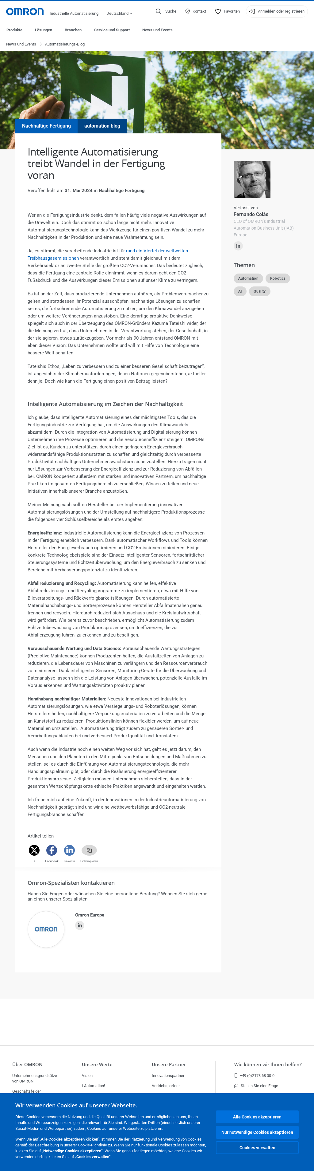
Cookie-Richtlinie (92, 1145)
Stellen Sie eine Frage (256, 1085)
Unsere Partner (169, 1064)
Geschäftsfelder (26, 1091)
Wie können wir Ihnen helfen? (268, 1064)
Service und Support (112, 30)
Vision (87, 1075)
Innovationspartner (168, 1075)
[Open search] (166, 11)
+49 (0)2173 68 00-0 (254, 1075)
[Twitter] (34, 850)
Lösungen (43, 30)
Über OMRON (27, 1064)
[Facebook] (52, 850)
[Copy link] (89, 850)
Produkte (14, 30)
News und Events (157, 30)
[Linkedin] (69, 850)
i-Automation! (93, 1085)
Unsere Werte (97, 1064)
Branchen (73, 30)
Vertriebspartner (166, 1085)
